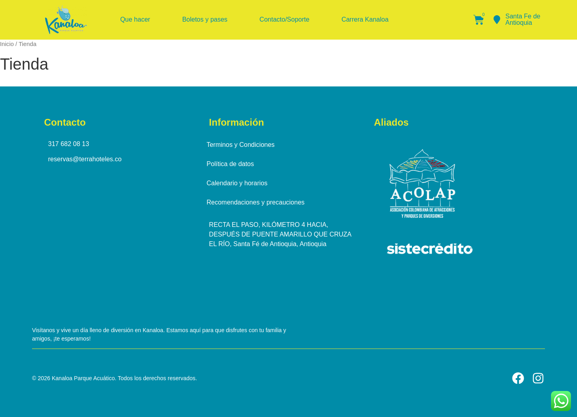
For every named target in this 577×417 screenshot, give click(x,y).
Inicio (7, 44)
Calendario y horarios (239, 183)
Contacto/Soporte (285, 19)
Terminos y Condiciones (243, 144)
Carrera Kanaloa (364, 19)
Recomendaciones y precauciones (258, 202)
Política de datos (232, 163)
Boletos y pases (205, 19)
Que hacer (135, 19)
